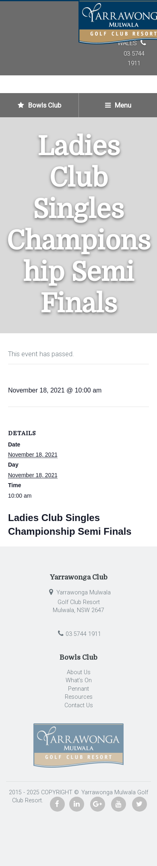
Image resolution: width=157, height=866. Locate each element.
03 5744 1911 (78, 634)
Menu (118, 105)
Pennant (78, 688)
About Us (79, 672)
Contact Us (78, 705)
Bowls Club (39, 105)
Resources (79, 697)
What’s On (79, 680)
